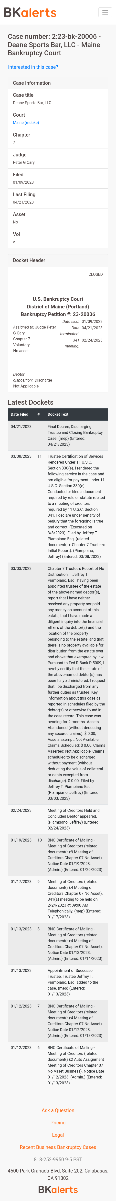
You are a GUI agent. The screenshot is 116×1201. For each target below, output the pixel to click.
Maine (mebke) (26, 122)
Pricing (58, 1123)
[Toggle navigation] (105, 12)
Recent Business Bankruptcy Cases (58, 1147)
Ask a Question (58, 1110)
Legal (58, 1135)
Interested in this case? (33, 67)
